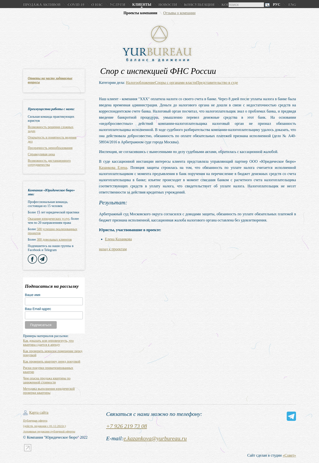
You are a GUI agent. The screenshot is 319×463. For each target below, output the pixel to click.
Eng (292, 4)
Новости (167, 4)
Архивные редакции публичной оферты (49, 431)
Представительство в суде (217, 83)
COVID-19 (75, 4)
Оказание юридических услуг (48, 218)
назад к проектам (113, 249)
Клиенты (141, 4)
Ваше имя (32, 295)
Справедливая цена (41, 154)
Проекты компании (140, 13)
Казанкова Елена (113, 168)
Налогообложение (140, 83)
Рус (276, 4)
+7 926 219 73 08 (126, 426)
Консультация (199, 4)
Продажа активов (41, 4)
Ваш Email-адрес (38, 309)
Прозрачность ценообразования (50, 148)
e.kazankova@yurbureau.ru (155, 438)
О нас (97, 4)
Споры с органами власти (175, 83)
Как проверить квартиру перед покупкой (51, 361)
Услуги (117, 4)
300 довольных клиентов (54, 239)
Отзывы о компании (179, 13)
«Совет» (289, 455)
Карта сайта (38, 412)
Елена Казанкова (118, 239)
